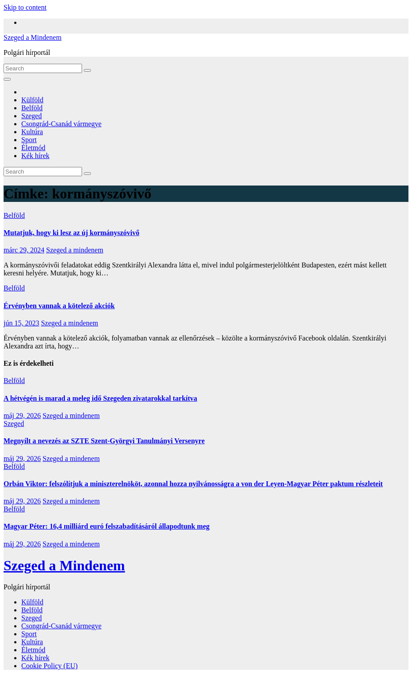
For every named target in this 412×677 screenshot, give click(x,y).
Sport (29, 139)
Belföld (32, 108)
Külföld (32, 100)
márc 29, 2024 (24, 250)
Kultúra (32, 131)
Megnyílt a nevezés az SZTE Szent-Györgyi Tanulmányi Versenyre (104, 441)
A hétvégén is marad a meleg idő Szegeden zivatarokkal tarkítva (100, 398)
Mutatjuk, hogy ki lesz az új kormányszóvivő (71, 232)
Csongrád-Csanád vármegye (61, 124)
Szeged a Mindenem (33, 37)
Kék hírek (35, 155)
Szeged (31, 116)
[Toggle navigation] (7, 79)
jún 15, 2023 (21, 323)
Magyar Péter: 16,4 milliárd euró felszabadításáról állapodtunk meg (107, 526)
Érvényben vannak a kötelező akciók (59, 305)
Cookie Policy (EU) (49, 665)
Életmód (33, 147)
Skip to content (25, 7)
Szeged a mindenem (74, 250)
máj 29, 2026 (22, 415)
